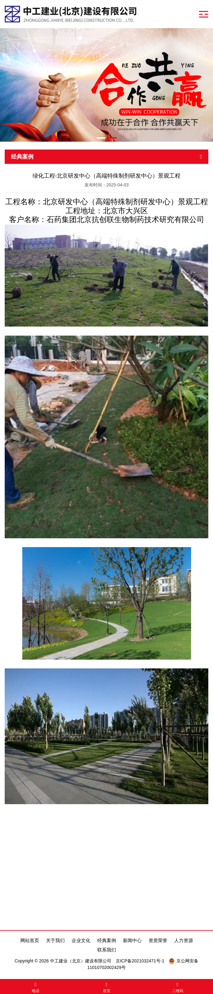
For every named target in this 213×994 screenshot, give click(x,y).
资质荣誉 (158, 940)
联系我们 (106, 949)
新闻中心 (132, 940)
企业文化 (81, 940)
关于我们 (55, 940)
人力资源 (183, 940)
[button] (101, 138)
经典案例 (106, 940)
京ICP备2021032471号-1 (140, 960)
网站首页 (29, 940)
